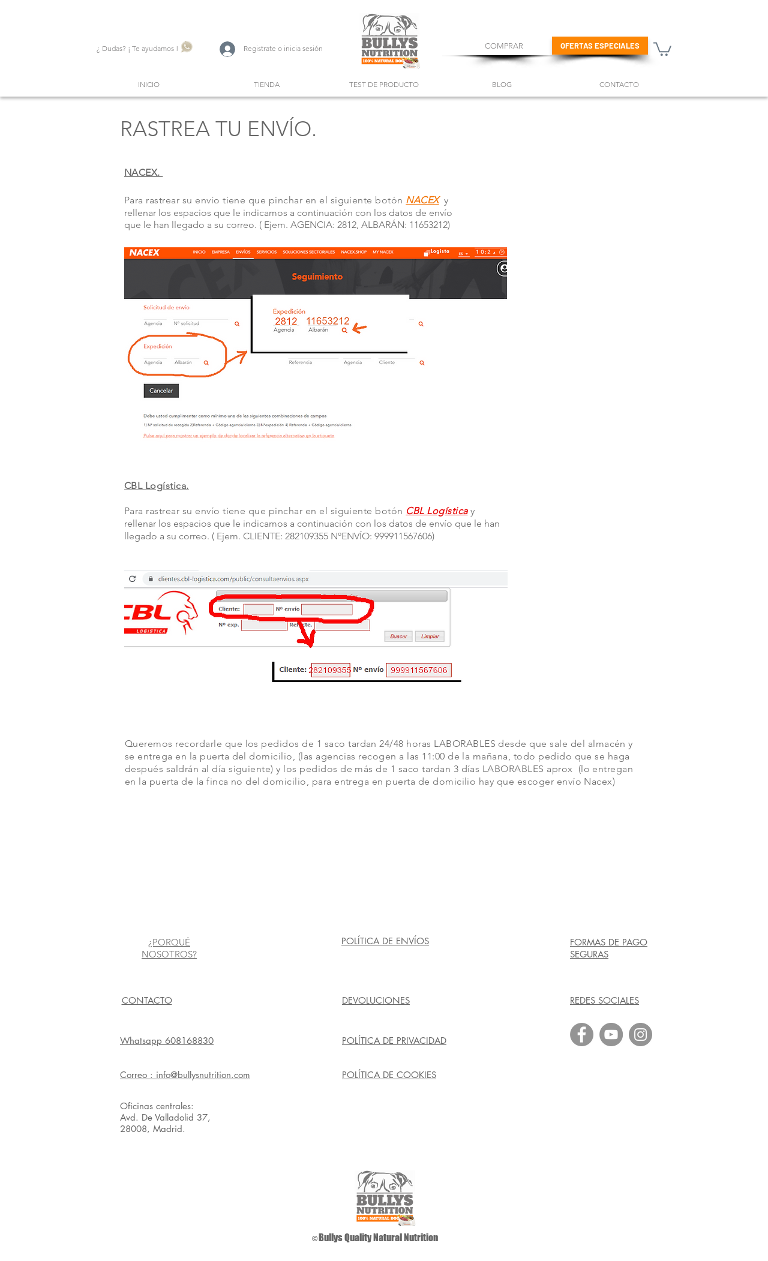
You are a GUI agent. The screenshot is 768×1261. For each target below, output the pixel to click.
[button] (662, 48)
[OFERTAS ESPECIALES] (600, 46)
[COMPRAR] (503, 46)
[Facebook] (581, 1034)
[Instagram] (640, 1034)
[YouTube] (611, 1034)
